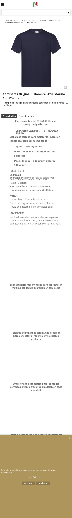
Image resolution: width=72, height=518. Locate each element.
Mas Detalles (34, 477)
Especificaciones (27, 116)
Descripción (9, 116)
